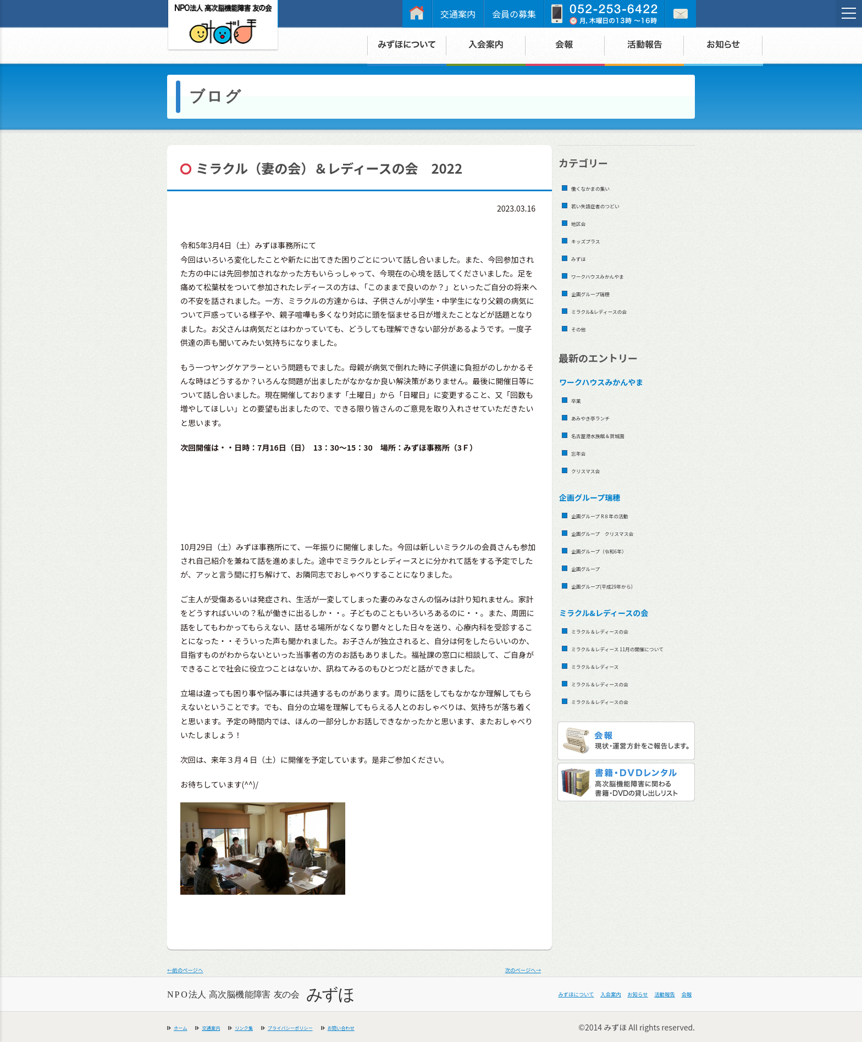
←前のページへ (198, 968)
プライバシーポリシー (341, 1026)
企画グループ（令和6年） (618, 550)
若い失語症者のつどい (612, 204)
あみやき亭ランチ (604, 417)
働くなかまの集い (604, 187)
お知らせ (597, 994)
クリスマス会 (596, 469)
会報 (680, 994)
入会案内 (550, 994)
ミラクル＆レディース (612, 680)
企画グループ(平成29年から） (626, 585)
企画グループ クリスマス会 (624, 532)
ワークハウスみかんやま (616, 275)
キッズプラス (596, 240)
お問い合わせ (417, 1026)
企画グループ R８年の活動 (619, 514)
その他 (583, 328)
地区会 (583, 222)
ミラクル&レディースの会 (618, 310)
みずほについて (492, 994)
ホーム (185, 1026)
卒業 (579, 399)
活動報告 (643, 994)
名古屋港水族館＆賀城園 (616, 434)
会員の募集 (514, 13)
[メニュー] (849, 13)
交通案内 (458, 13)
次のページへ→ (510, 968)
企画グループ (595, 567)
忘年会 (583, 452)
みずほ (583, 257)
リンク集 (272, 1026)
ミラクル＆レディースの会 (620, 630)
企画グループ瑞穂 (604, 292)
